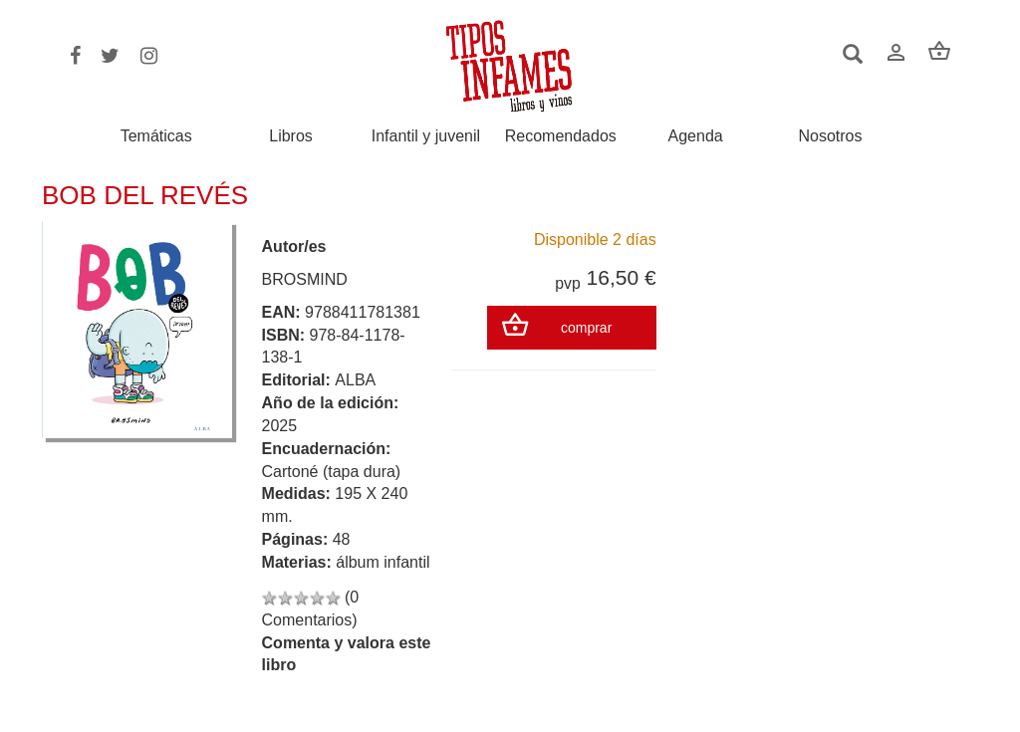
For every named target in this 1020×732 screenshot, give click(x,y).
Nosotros (830, 136)
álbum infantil (382, 562)
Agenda (695, 136)
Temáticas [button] (156, 135)
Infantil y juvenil (426, 136)
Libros (291, 136)
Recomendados (561, 136)
